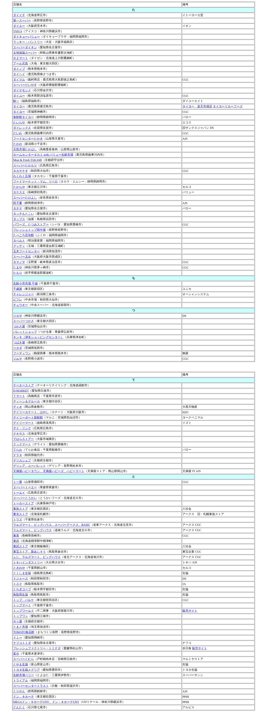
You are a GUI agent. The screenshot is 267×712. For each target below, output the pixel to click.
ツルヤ (17, 358)
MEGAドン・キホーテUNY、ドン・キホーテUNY (46, 701)
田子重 (17, 203)
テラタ (17, 455)
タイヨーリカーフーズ (228, 106)
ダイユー (19, 95)
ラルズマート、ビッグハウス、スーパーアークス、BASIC (51, 524)
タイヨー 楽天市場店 (197, 106)
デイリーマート (23, 422)
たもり (17, 272)
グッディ (19, 245)
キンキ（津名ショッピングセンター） (38, 337)
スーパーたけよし (25, 197)
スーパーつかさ (23, 321)
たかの (17, 143)
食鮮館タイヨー (23, 117)
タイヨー (19, 106)
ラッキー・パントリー (28, 41)
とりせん (19, 691)
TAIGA (17, 31)
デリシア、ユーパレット (29, 465)
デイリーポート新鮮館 (28, 417)
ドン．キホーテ (23, 696)
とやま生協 (20, 664)
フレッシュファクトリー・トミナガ (37, 648)
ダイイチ (19, 15)
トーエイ (19, 492)
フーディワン (22, 353)
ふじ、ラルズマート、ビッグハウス (37, 557)
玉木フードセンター (26, 251)
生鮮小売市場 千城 (25, 283)
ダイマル (19, 79)
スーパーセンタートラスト (31, 685)
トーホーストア (23, 503)
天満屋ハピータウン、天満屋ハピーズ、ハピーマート (48, 471)
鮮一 (16, 101)
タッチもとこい (23, 213)
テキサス (19, 433)
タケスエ (19, 192)
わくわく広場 (22, 176)
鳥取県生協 (20, 594)
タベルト (19, 240)
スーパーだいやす (25, 84)
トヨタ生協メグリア (26, 669)
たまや (17, 267)
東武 (16, 540)
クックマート (22, 444)
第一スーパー (22, 20)
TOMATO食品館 (23, 632)
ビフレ (17, 299)
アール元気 (20, 63)
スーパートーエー (25, 487)
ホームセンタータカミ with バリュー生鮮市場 (43, 154)
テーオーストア (23, 385)
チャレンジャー (23, 294)
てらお (17, 449)
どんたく (19, 707)
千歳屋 (17, 288)
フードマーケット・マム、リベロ (35, 181)
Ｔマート (19, 396)
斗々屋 (17, 621)
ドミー (17, 637)
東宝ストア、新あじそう (29, 551)
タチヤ (17, 208)
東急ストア (20, 508)
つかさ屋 (19, 326)
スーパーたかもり (25, 165)
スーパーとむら (23, 659)
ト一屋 (17, 481)
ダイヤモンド (22, 90)
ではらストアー (23, 438)
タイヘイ (19, 74)
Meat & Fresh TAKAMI (27, 160)
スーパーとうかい (25, 498)
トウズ (17, 519)
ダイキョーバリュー (26, 36)
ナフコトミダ (22, 642)
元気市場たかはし (25, 149)
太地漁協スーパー (25, 52)
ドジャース (20, 578)
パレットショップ (25, 331)
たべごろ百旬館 (23, 235)
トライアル (20, 680)
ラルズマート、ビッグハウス (32, 530)
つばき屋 (19, 342)
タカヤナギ (20, 170)
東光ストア (20, 514)
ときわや (19, 567)
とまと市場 (20, 626)
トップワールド (23, 610)
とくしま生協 (22, 573)
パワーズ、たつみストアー (31, 224)
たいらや (19, 122)
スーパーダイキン (25, 47)
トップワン (20, 616)
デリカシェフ (22, 460)
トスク (17, 583)
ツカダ (17, 347)
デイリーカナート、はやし (31, 412)
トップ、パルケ (23, 600)
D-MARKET (21, 390)
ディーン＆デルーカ (26, 401)
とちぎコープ (22, 589)
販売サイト (189, 610)
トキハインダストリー (28, 562)
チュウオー (20, 304)
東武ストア (20, 546)
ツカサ (17, 315)
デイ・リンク (22, 428)
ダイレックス (22, 127)
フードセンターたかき (28, 138)
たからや (19, 186)
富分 (16, 653)
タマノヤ (19, 262)
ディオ (17, 406)
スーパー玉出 (22, 256)
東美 (16, 535)
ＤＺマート (20, 58)
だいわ (17, 133)
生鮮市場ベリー (23, 675)
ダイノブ (19, 68)
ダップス (19, 219)
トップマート (22, 605)
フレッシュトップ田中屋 (29, 229)
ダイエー (19, 25)
